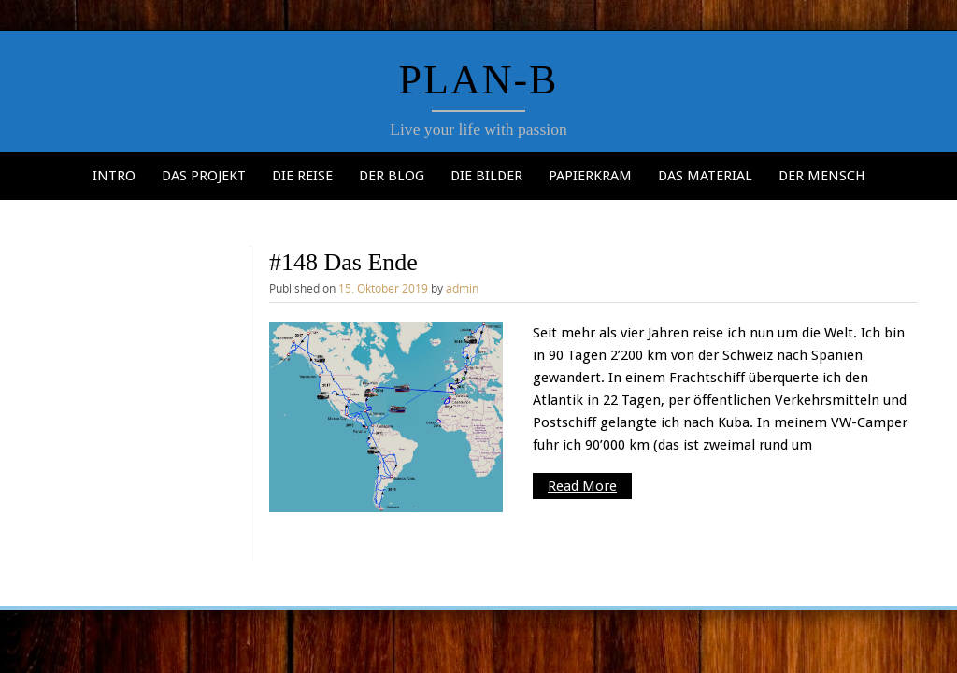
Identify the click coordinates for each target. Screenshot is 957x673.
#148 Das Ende (343, 262)
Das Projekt (204, 175)
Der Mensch (821, 175)
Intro (114, 175)
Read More (582, 486)
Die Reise (302, 175)
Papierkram (590, 175)
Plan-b (479, 80)
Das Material (705, 175)
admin (462, 287)
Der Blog (391, 175)
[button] (386, 417)
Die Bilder (486, 175)
